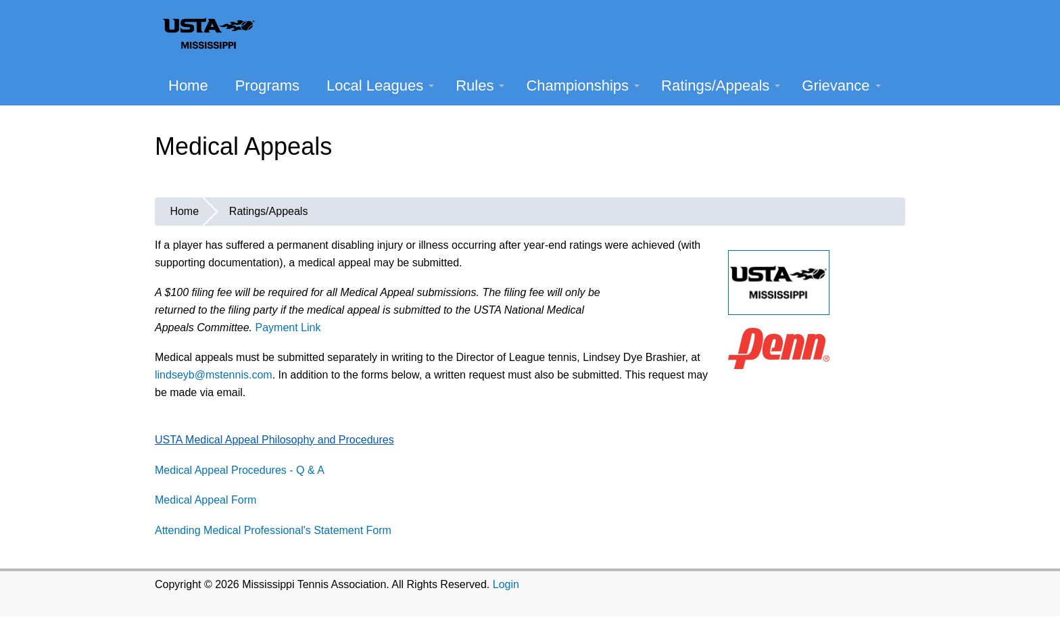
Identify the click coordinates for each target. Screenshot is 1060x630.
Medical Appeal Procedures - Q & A (239, 470)
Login (506, 584)
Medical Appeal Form (205, 500)
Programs (267, 85)
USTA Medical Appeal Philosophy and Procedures (274, 439)
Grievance (841, 85)
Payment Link (288, 327)
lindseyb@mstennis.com (213, 375)
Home (188, 85)
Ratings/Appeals (720, 85)
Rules (480, 85)
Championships (583, 85)
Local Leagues (380, 85)
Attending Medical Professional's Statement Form (273, 530)
